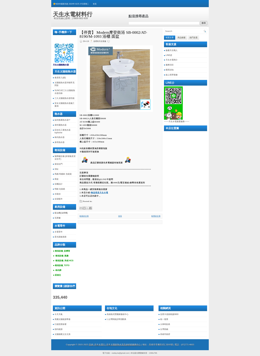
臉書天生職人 (172, 50)
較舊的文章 (156, 216)
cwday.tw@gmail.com (120, 353)
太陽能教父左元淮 (62, 334)
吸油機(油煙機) (61, 213)
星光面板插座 (60, 237)
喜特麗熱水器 (60, 125)
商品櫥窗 (182, 37)
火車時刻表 (165, 324)
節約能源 (59, 329)
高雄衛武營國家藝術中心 (118, 314)
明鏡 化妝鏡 (60, 189)
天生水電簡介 (172, 60)
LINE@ (169, 55)
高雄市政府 (165, 334)
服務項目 (170, 65)
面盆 (57, 179)
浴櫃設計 (59, 184)
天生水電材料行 (72, 14)
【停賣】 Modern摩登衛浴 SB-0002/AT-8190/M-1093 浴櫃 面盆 (113, 34)
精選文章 (170, 37)
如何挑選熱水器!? (62, 120)
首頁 (95, 4)
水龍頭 (58, 194)
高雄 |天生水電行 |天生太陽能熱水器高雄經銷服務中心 (115, 344)
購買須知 (170, 70)
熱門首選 (193, 37)
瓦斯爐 (58, 218)
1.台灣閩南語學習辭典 (116, 319)
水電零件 (59, 232)
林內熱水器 (60, 137)
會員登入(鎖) (60, 77)
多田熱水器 (60, 142)
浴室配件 (59, 199)
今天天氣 (59, 314)
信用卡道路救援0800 (169, 314)
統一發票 (164, 319)
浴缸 (57, 169)
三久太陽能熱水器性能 (64, 98)
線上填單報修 (172, 75)
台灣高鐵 (164, 329)
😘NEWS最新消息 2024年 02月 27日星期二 (71, 4)
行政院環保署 (60, 324)
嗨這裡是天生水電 (99, 192)
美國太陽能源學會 (62, 319)
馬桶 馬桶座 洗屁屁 (63, 174)
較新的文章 (84, 216)
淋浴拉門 (59, 164)
